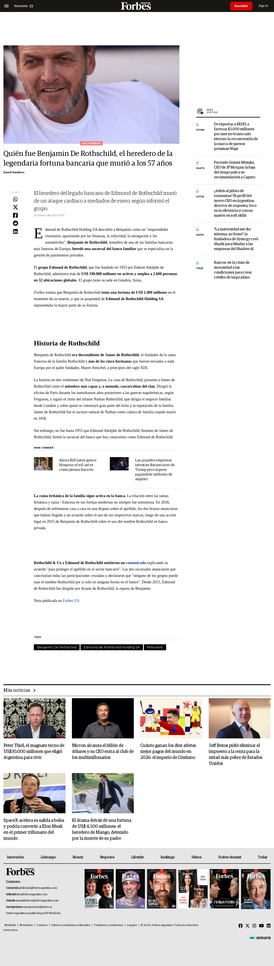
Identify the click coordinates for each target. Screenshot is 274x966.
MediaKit (10, 925)
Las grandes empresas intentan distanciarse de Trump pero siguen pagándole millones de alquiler (155, 470)
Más (233, 111)
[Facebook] (241, 926)
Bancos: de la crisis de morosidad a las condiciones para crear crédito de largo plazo (233, 270)
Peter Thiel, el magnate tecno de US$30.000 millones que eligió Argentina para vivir (33, 752)
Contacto (42, 925)
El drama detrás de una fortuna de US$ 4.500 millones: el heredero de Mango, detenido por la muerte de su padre (101, 829)
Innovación (15, 857)
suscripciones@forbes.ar (37, 907)
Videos (196, 857)
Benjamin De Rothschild (56, 647)
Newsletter (26, 925)
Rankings (167, 857)
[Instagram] (254, 926)
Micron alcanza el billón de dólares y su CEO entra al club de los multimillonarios (103, 752)
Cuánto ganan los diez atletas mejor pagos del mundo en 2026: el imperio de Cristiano (168, 752)
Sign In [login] (263, 6)
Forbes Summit (229, 857)
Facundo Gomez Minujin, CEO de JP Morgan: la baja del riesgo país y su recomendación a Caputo (234, 170)
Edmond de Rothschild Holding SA (112, 647)
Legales (132, 925)
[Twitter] (247, 926)
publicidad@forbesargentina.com (37, 888)
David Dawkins (13, 172)
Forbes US (71, 601)
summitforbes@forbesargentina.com (37, 900)
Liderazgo (48, 857)
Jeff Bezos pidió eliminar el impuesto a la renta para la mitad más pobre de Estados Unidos (235, 755)
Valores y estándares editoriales (70, 925)
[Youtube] (261, 926)
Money (78, 857)
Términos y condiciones (108, 925)
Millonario (155, 647)
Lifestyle (137, 857)
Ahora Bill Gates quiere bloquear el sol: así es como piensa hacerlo (78, 465)
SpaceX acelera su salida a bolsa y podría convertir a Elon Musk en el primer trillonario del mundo (33, 829)
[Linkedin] (269, 926)
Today (262, 857)
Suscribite (241, 6)
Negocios (107, 857)
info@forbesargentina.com (31, 894)
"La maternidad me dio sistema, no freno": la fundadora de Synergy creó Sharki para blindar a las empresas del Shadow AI (236, 239)
